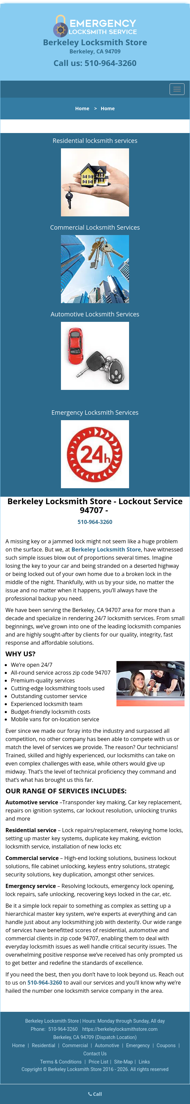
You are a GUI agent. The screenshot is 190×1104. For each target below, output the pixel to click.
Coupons (166, 1045)
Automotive (107, 1045)
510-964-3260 (110, 62)
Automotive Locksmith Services (95, 314)
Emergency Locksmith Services (95, 412)
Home (82, 108)
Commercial (75, 1045)
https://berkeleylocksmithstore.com (120, 1029)
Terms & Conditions (61, 1062)
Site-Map (123, 1062)
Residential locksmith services (95, 140)
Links (144, 1062)
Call (95, 1094)
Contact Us (95, 1053)
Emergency (137, 1045)
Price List (98, 1062)
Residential (44, 1045)
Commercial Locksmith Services (95, 227)
